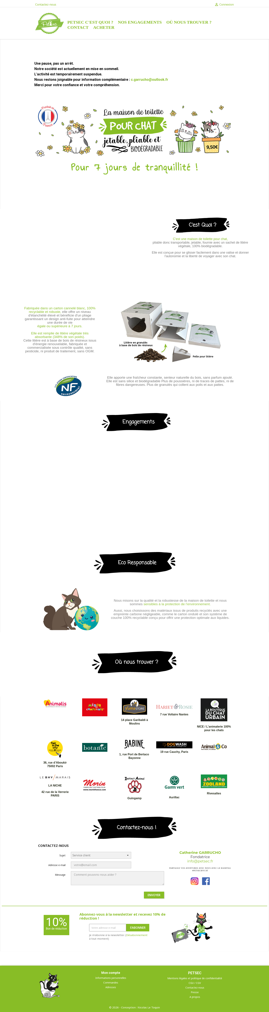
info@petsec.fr (200, 861)
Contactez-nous (45, 4)
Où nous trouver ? (189, 22)
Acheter (104, 27)
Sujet (62, 855)
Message (60, 874)
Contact (78, 27)
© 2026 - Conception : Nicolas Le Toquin (134, 1007)
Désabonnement (136, 935)
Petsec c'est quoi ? (90, 22)
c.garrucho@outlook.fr (149, 79)
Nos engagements (140, 22)
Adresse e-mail (57, 865)
